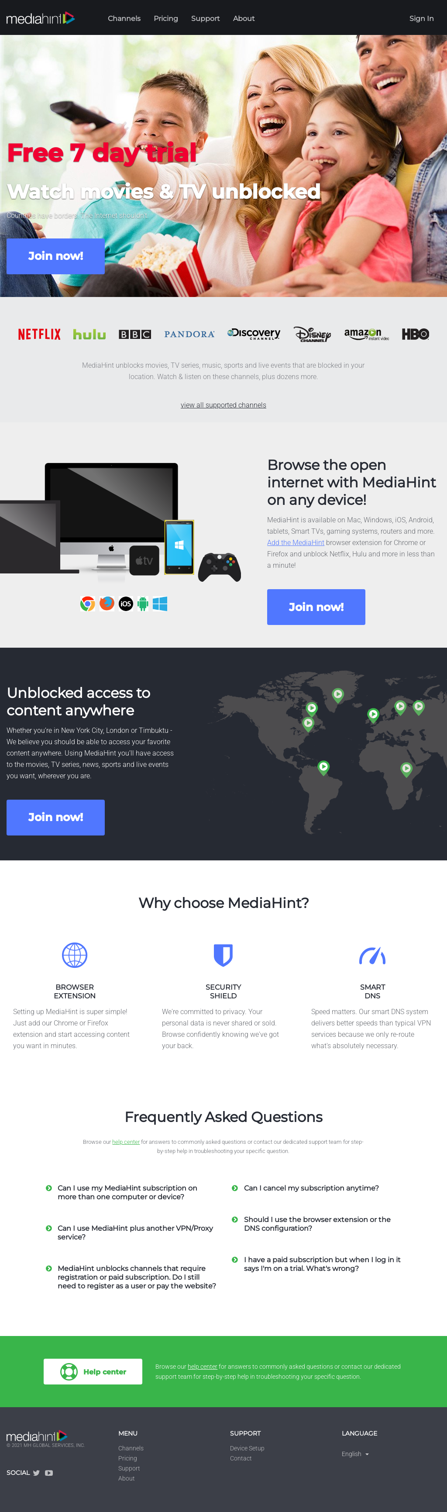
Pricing (166, 18)
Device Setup (247, 1448)
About (244, 18)
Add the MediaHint (295, 543)
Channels (124, 18)
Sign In (421, 18)
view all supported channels (223, 405)
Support (205, 18)
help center (126, 1142)
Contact (241, 1458)
